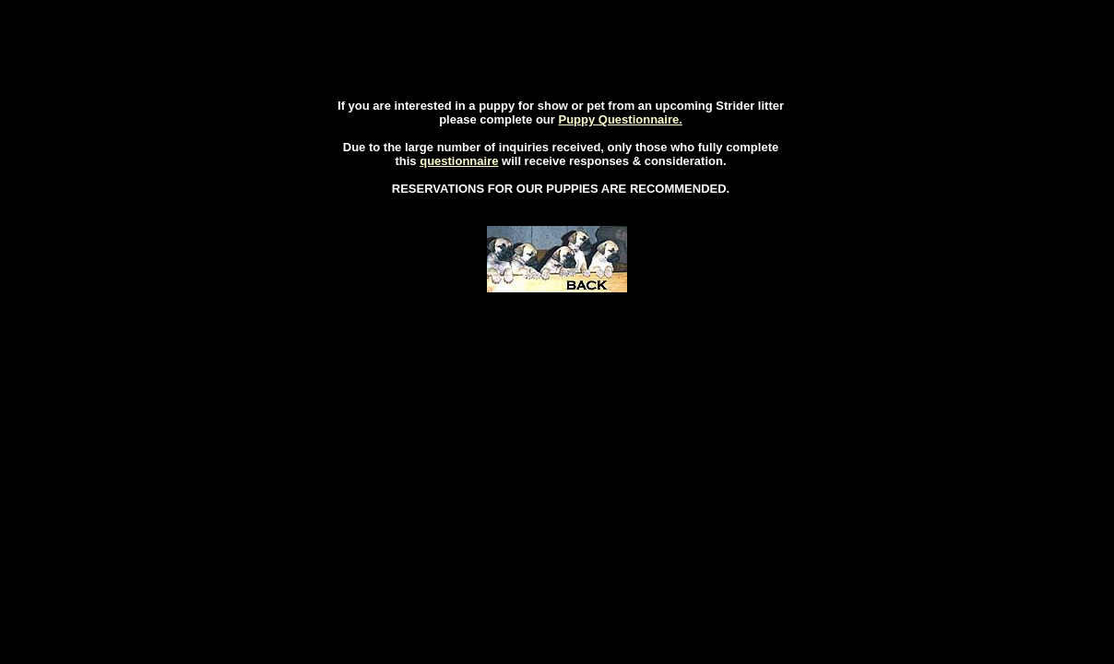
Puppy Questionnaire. (619, 119)
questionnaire (459, 161)
